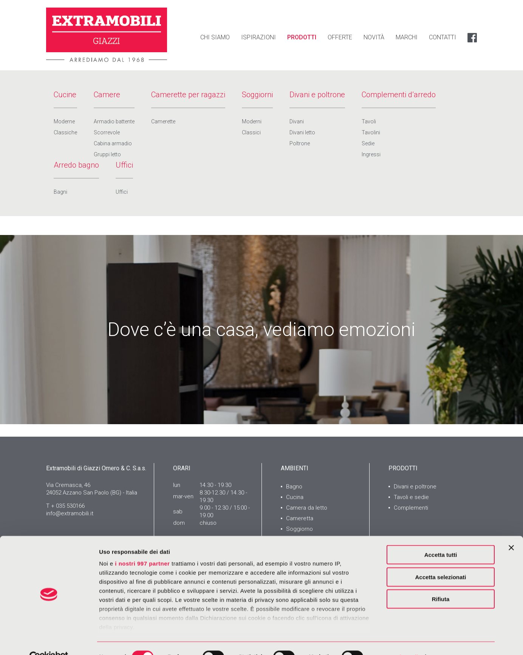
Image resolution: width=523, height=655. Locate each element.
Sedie (368, 143)
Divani (296, 121)
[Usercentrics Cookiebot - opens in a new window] (49, 640)
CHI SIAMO (215, 37)
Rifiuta (441, 582)
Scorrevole (107, 132)
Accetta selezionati (440, 560)
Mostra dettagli (397, 640)
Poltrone (299, 143)
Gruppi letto (107, 154)
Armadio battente (114, 121)
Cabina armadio (113, 143)
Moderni (252, 121)
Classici (251, 132)
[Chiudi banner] (511, 531)
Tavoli (369, 121)
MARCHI (407, 37)
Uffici (122, 192)
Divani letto (302, 132)
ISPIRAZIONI (258, 37)
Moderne (64, 121)
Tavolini (371, 132)
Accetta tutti (440, 538)
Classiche (65, 132)
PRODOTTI (301, 37)
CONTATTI (442, 37)
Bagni (60, 192)
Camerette (163, 121)
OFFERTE (340, 37)
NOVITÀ (374, 37)
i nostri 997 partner (142, 547)
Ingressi (371, 154)
